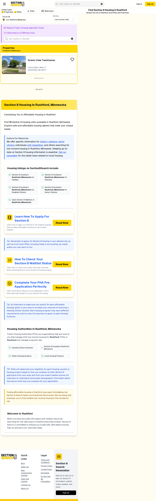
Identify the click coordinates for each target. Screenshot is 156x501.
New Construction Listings (26, 473)
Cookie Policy (46, 470)
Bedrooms (47, 11)
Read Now (62, 223)
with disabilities (35, 145)
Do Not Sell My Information (45, 479)
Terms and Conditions (45, 461)
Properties (7, 12)
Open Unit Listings (25, 480)
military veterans (48, 141)
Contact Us (25, 485)
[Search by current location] (101, 4)
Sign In (139, 4)
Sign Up (150, 4)
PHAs (17, 12)
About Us (25, 489)
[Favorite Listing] (72, 59)
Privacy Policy (47, 466)
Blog (23, 464)
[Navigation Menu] (4, 4)
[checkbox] (2, 12)
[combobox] (64, 19)
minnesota (21, 20)
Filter (31, 11)
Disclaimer (45, 473)
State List (25, 467)
